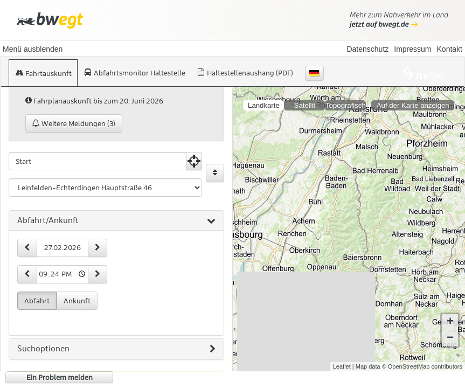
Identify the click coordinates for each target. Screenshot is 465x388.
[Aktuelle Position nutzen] (194, 161)
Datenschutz (367, 49)
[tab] (116, 221)
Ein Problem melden (59, 377)
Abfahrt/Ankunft (116, 221)
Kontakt (449, 49)
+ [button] (450, 322)
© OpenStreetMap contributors (422, 366)
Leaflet (342, 366)
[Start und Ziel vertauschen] (215, 173)
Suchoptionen (116, 349)
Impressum (412, 49)
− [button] (450, 338)
